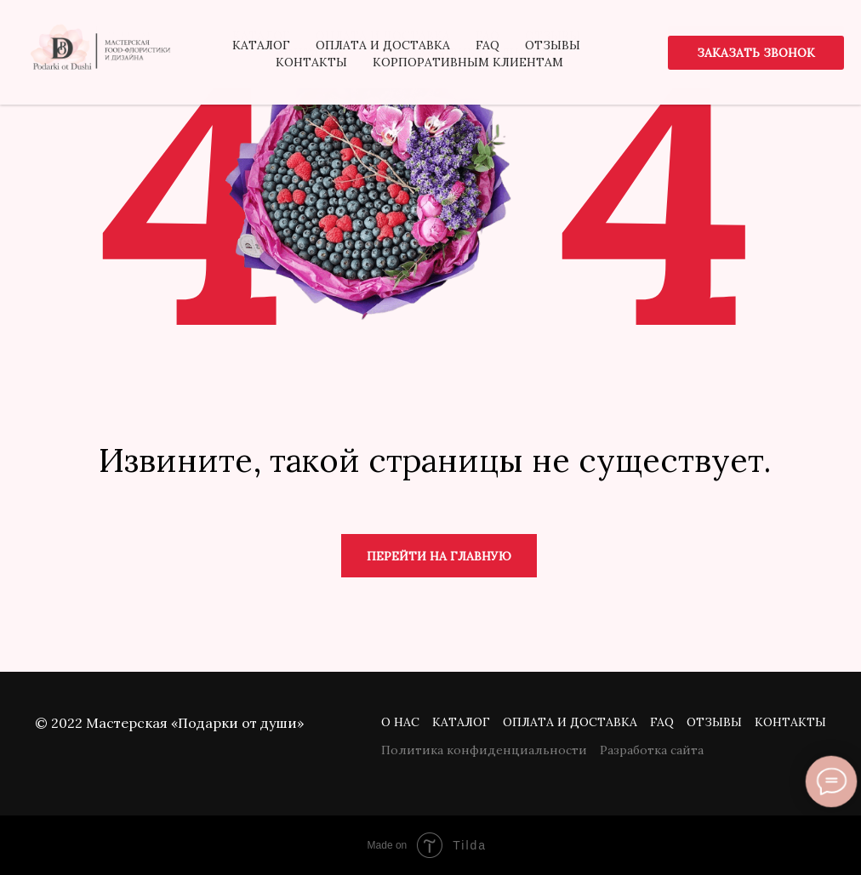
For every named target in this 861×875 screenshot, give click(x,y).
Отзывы (714, 722)
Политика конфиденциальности (484, 750)
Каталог (461, 722)
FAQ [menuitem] (487, 35)
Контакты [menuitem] (311, 52)
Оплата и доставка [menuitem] (383, 35)
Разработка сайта (652, 750)
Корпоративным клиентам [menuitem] (468, 52)
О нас (400, 722)
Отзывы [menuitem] (552, 35)
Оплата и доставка (570, 722)
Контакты (790, 722)
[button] (756, 43)
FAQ (662, 722)
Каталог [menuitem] (261, 35)
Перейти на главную (439, 556)
